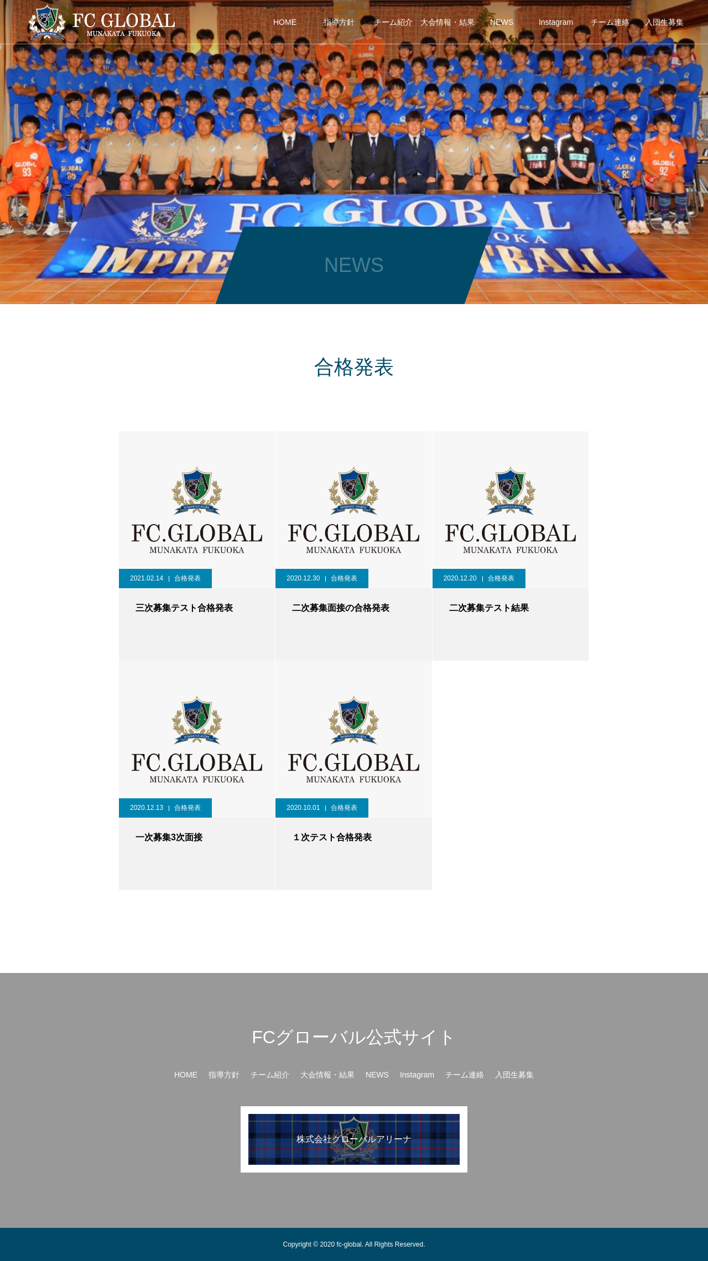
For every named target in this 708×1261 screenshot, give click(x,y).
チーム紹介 (393, 22)
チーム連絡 (610, 22)
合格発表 (187, 578)
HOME (284, 22)
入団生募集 (664, 22)
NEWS (501, 22)
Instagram (556, 22)
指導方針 (339, 22)
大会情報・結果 (447, 22)
